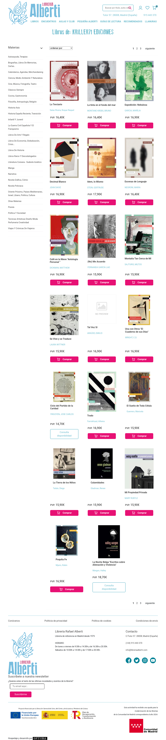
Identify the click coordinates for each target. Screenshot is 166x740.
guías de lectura (110, 21)
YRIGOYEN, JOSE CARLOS (62, 414)
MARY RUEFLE (131, 498)
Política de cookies (101, 620)
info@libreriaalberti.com (136, 650)
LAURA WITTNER (57, 344)
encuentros (48, 21)
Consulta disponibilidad (64, 434)
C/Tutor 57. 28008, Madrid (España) (142, 636)
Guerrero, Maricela (135, 411)
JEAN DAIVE (55, 187)
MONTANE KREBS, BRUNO (99, 111)
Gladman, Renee (98, 488)
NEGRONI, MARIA (132, 187)
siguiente (150, 48)
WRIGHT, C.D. (131, 337)
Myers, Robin (61, 565)
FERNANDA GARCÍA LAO (99, 267)
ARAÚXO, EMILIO (94, 333)
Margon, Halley (99, 570)
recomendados (133, 21)
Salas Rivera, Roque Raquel (62, 110)
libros (35, 21)
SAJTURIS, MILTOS (133, 264)
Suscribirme (20, 694)
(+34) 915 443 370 (134, 643)
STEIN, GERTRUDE (95, 187)
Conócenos (14, 620)
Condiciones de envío (147, 620)
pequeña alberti (87, 21)
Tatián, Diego (59, 488)
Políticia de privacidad (56, 620)
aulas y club (67, 21)
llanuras (151, 21)
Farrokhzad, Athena (96, 421)
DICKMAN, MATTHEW (59, 268)
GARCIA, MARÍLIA (133, 110)
